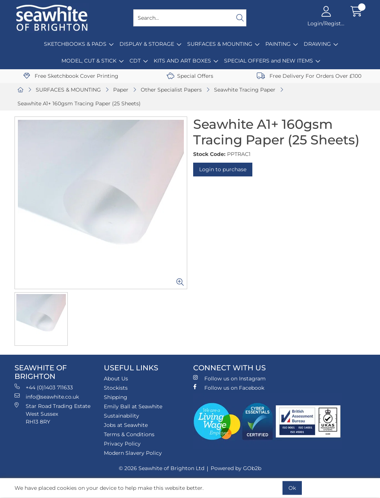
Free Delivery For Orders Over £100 (309, 76)
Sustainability (121, 415)
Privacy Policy (122, 443)
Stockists (116, 387)
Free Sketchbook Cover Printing (70, 76)
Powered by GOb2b (236, 468)
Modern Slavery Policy (133, 453)
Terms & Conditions (129, 434)
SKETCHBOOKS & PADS (75, 44)
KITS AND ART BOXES (182, 60)
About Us (116, 378)
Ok (292, 488)
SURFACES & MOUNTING (219, 44)
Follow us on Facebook (228, 387)
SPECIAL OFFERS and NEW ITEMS (268, 60)
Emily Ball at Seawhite (133, 406)
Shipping (115, 397)
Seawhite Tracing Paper (244, 89)
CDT (135, 60)
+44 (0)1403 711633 (44, 387)
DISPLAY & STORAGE (146, 44)
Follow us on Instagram (229, 378)
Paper (120, 89)
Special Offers (190, 76)
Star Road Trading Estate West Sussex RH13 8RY (52, 413)
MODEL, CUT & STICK (88, 60)
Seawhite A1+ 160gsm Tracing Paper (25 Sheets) (79, 103)
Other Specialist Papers (171, 89)
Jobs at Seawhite (126, 425)
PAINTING (278, 44)
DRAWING (317, 44)
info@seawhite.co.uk (47, 396)
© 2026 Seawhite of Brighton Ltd (161, 468)
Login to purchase (222, 169)
